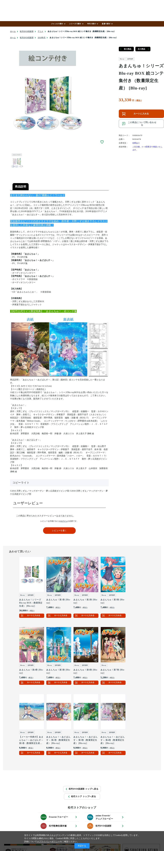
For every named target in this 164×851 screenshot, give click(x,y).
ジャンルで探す (57, 24)
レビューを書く (59, 530)
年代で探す (91, 24)
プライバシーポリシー (49, 841)
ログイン (64, 521)
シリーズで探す (75, 24)
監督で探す (106, 24)
